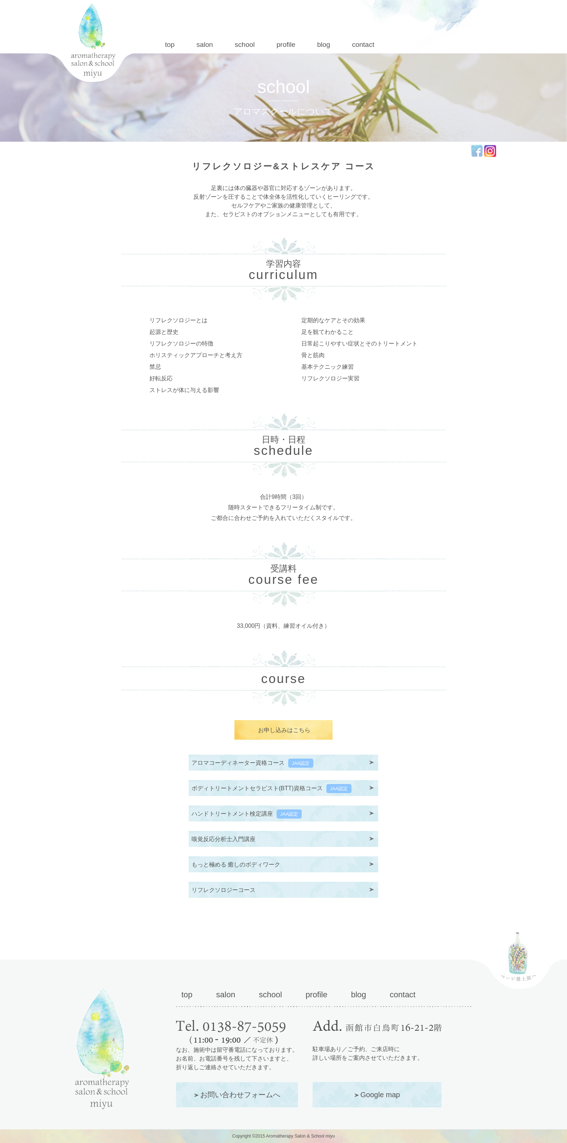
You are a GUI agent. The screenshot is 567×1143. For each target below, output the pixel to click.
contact (363, 44)
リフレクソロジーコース (224, 890)
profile (286, 44)
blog (323, 44)
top (169, 44)
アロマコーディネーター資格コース (252, 763)
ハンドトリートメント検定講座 (247, 814)
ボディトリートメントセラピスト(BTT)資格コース (271, 788)
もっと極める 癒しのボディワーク (236, 864)
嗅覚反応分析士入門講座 (224, 839)
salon (204, 44)
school (245, 44)
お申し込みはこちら (284, 730)
